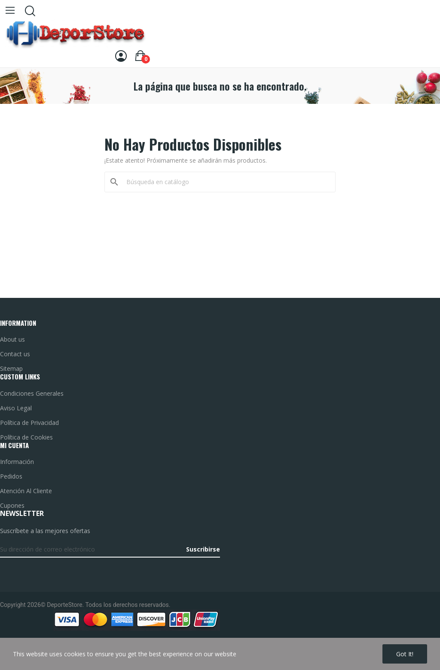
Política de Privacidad (29, 422)
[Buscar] (225, 182)
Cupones (12, 505)
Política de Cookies (26, 437)
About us (12, 339)
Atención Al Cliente (26, 491)
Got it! (404, 654)
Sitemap (11, 368)
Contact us (15, 354)
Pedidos (11, 476)
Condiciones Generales (32, 393)
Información (17, 462)
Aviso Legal (16, 408)
